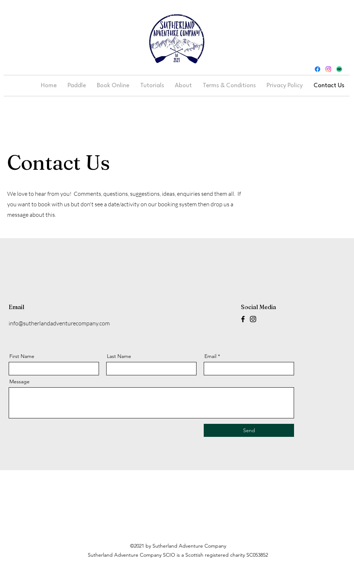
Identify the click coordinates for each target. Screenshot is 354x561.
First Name (21, 356)
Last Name (119, 356)
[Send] (249, 430)
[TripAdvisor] (339, 69)
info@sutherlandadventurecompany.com (59, 323)
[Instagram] (328, 69)
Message (19, 381)
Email (210, 356)
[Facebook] (317, 69)
